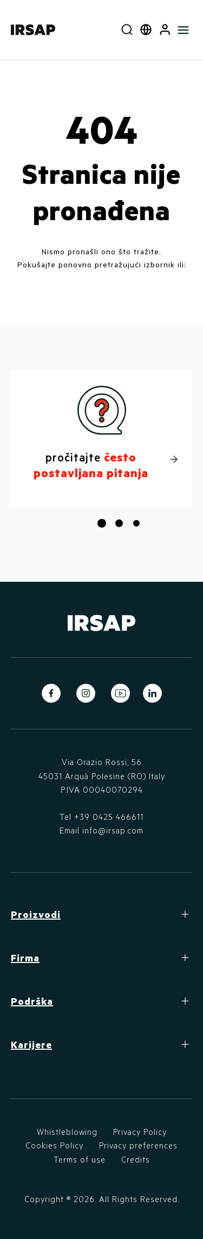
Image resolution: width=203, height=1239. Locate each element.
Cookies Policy (54, 1145)
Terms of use (80, 1159)
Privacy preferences (138, 1145)
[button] (164, 30)
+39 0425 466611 (108, 816)
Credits (135, 1159)
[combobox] (127, 29)
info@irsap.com (112, 830)
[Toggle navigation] (183, 30)
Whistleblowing (67, 1131)
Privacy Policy (140, 1131)
